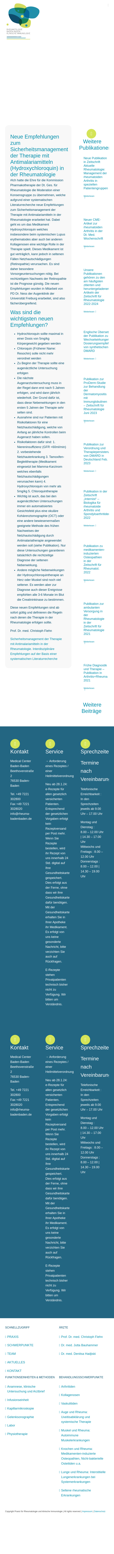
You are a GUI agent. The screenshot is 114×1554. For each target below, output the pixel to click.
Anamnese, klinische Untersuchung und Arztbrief (26, 1423)
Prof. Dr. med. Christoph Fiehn (82, 1371)
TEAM (11, 1388)
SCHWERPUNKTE (20, 1379)
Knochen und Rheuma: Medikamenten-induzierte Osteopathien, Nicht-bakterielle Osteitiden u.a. (82, 1490)
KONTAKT (14, 1405)
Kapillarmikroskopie (20, 1442)
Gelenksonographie (20, 1451)
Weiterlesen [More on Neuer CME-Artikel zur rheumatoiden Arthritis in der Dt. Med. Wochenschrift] (88, 280)
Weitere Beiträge (92, 742)
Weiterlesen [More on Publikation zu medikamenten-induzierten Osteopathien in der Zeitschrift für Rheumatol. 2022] (88, 614)
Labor (11, 1459)
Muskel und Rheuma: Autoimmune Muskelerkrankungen (75, 1469)
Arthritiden (68, 1421)
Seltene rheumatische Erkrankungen (76, 1527)
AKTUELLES (16, 1396)
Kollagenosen (70, 1429)
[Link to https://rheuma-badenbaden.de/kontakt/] (15, 778)
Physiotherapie (17, 1468)
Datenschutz (99, 1545)
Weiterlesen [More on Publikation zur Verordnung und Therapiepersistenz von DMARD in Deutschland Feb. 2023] (88, 505)
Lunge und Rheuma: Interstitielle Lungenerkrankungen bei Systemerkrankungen (83, 1511)
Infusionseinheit (18, 1434)
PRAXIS (13, 1371)
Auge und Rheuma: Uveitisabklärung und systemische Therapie (76, 1451)
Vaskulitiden (69, 1437)
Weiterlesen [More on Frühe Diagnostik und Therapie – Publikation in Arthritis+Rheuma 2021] (88, 722)
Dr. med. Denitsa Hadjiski (78, 1388)
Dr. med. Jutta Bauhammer (79, 1379)
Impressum (87, 1545)
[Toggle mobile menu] (108, 5)
